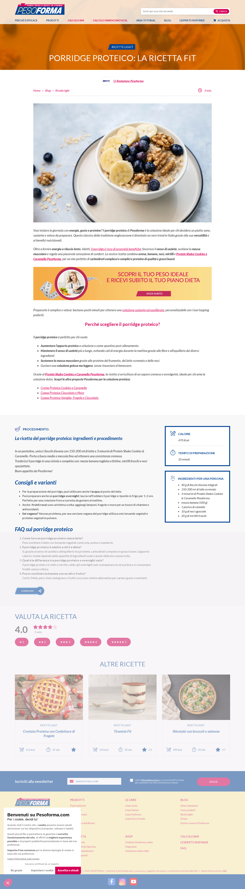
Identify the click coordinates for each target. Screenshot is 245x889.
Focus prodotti (187, 810)
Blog (169, 20)
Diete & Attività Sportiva (83, 846)
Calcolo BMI (76, 20)
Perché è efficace (26, 20)
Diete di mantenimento (82, 850)
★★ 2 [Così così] (42, 642)
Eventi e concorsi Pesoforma (194, 823)
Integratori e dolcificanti (82, 823)
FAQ (183, 848)
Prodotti (54, 20)
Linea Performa (133, 814)
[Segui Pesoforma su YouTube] (133, 881)
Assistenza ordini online (137, 850)
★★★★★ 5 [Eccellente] (118, 642)
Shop (129, 836)
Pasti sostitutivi (78, 805)
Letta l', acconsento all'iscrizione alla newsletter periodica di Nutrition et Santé (157, 781)
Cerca (221, 11)
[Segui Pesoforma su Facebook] (111, 881)
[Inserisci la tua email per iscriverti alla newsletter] (94, 781)
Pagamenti (130, 846)
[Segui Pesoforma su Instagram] (122, 881)
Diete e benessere (189, 805)
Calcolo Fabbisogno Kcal (110, 20)
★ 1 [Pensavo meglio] (21, 642)
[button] (29, 591)
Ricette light (62, 90)
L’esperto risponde (192, 20)
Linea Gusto (131, 805)
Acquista (223, 20)
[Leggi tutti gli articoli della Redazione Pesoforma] (122, 82)
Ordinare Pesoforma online (139, 842)
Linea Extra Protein (135, 818)
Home (36, 90)
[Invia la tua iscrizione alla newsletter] (213, 782)
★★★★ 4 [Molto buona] (90, 642)
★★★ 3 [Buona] (65, 642)
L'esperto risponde (194, 842)
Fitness (183, 818)
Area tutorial (147, 20)
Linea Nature (132, 810)
